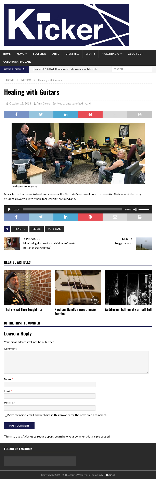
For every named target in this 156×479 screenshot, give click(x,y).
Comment (10, 348)
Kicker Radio (110, 53)
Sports (90, 53)
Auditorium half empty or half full (128, 309)
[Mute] (135, 209)
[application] (78, 209)
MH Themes (108, 474)
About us (134, 53)
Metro (60, 103)
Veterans (54, 228)
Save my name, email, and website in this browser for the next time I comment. (57, 415)
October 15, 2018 (20, 103)
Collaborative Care (17, 61)
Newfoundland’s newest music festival (75, 311)
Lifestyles (72, 53)
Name (8, 379)
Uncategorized (74, 103)
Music (36, 228)
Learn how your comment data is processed (82, 436)
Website (9, 403)
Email (7, 391)
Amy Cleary (43, 103)
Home (7, 53)
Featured (39, 53)
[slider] (72, 209)
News (20, 53)
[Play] (9, 209)
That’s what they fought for (23, 309)
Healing (19, 228)
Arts (55, 53)
